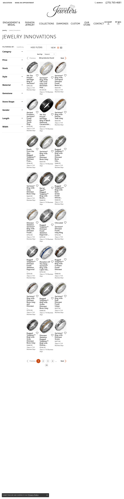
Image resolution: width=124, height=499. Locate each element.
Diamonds (62, 23)
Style (4, 77)
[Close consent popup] (47, 495)
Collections (46, 23)
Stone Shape (8, 102)
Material (6, 85)
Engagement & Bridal (11, 23)
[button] (7, 3)
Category (6, 52)
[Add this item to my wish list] (56, 94)
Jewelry (4, 30)
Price (4, 60)
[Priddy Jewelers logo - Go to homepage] (62, 11)
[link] (24, 3)
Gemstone (7, 93)
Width (5, 127)
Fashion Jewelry (30, 23)
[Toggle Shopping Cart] (118, 23)
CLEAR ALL (20, 47)
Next (117, 58)
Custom (75, 23)
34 (84, 419)
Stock (5, 68)
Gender (5, 110)
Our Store (86, 23)
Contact (98, 23)
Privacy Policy (33, 495)
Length (5, 118)
